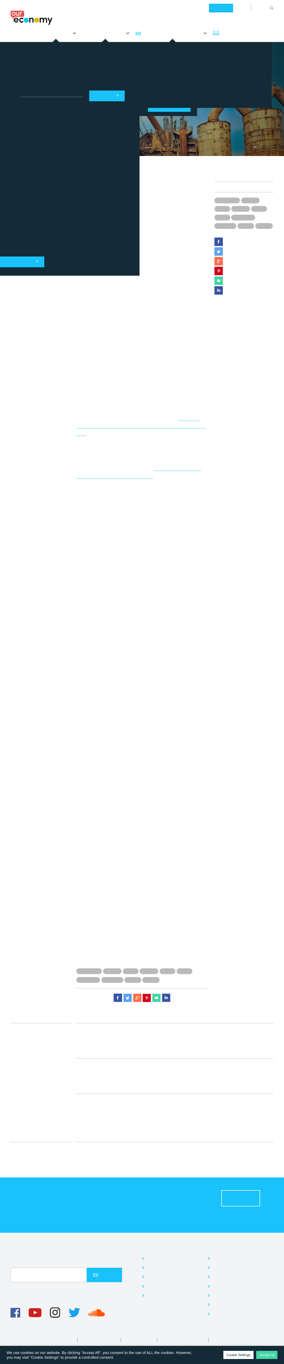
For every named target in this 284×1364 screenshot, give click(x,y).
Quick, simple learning (171, 1267)
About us (222, 1258)
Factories (240, 208)
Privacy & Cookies (100, 1339)
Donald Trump (227, 200)
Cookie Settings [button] (238, 1355)
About (242, 7)
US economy (243, 217)
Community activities (169, 1277)
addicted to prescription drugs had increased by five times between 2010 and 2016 (141, 425)
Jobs (217, 1277)
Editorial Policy (139, 1339)
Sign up (104, 1275)
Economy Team (237, 176)
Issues (265, 176)
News (17, 32)
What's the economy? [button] (171, 32)
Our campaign (162, 1286)
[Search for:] (261, 7)
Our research (161, 1295)
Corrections (224, 1339)
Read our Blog (228, 1295)
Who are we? (231, 1248)
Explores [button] (54, 32)
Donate (221, 7)
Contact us (224, 1314)
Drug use (250, 200)
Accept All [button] (266, 1355)
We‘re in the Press (232, 1304)
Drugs (222, 208)
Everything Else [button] (106, 32)
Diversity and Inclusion (183, 1339)
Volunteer (222, 1286)
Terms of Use (62, 1339)
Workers (264, 226)
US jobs (245, 226)
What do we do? (170, 1248)
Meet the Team (228, 1267)
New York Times (114, 262)
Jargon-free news (165, 1258)
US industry (225, 226)
